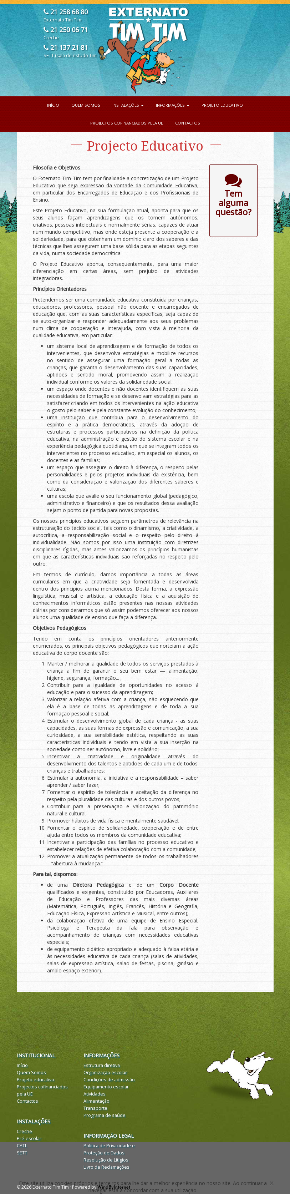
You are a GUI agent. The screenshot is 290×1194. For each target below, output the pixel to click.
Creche (24, 1131)
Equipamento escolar (106, 1087)
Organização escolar (105, 1072)
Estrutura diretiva (101, 1065)
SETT (22, 1153)
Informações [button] (172, 105)
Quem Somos (85, 105)
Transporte (95, 1108)
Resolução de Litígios (105, 1160)
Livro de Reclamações (106, 1167)
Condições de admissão (109, 1080)
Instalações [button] (128, 105)
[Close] (271, 1183)
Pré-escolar (29, 1138)
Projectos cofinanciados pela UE (126, 123)
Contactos (187, 123)
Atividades (94, 1094)
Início (53, 105)
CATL (22, 1146)
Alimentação (96, 1101)
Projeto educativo (222, 105)
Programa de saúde (104, 1115)
